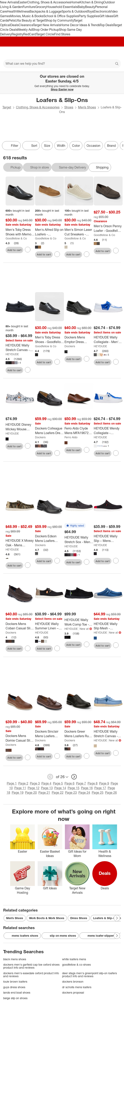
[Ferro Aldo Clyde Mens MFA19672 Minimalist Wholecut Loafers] (78, 430)
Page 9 (104, 783)
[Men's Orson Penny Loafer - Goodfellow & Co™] (108, 228)
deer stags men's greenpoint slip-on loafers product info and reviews (89, 975)
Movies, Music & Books (26, 16)
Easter (22, 2)
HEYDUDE (12, 354)
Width (61, 146)
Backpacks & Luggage (45, 11)
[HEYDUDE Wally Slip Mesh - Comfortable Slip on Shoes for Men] (108, 626)
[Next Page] (117, 918)
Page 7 (81, 783)
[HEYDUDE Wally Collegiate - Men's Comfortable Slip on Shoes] (108, 339)
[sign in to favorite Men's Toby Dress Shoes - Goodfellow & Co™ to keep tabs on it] (57, 362)
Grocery (41, 7)
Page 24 (84, 793)
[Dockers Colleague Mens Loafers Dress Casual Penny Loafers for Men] (49, 430)
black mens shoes (14, 959)
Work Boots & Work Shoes (46, 918)
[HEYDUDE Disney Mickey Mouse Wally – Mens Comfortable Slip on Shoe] (20, 426)
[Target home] (62, 53)
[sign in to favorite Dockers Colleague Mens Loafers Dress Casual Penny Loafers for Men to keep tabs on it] (57, 453)
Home (75, 2)
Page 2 (23, 783)
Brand (111, 146)
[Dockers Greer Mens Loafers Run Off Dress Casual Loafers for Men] (78, 733)
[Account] (105, 53)
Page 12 (33, 788)
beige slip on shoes (15, 998)
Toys (90, 11)
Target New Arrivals (47, 25)
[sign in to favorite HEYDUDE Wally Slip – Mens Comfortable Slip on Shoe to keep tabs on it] (116, 560)
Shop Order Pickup (45, 30)
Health (12, 11)
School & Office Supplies (61, 16)
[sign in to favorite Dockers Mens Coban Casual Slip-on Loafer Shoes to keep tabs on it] (27, 648)
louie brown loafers (15, 981)
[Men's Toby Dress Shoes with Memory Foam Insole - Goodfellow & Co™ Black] (20, 232)
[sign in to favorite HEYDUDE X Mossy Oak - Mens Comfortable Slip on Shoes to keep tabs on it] (27, 565)
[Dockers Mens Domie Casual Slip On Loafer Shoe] (20, 738)
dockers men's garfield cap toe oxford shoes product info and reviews (31, 966)
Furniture (29, 7)
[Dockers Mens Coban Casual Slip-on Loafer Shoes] (20, 626)
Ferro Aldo (70, 437)
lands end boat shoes (16, 992)
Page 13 (47, 788)
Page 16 (87, 788)
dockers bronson (72, 981)
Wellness (23, 11)
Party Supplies (89, 16)
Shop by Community (59, 20)
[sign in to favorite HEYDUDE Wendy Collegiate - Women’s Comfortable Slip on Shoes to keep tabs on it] (116, 453)
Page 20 (31, 793)
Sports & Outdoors (74, 11)
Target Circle (45, 34)
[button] (75, 525)
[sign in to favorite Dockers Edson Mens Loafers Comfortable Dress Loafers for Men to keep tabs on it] (57, 560)
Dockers (69, 346)
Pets (12, 20)
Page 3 (35, 783)
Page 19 (17, 793)
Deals (14, 25)
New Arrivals (9, 2)
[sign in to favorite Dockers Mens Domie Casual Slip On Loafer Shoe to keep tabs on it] (27, 757)
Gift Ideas (106, 16)
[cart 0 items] (115, 53)
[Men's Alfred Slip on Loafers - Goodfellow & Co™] (49, 232)
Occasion (93, 146)
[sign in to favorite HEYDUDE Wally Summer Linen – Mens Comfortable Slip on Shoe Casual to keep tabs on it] (57, 648)
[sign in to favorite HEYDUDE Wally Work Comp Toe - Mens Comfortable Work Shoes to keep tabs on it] (86, 644)
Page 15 (73, 788)
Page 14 (60, 788)
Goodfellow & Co (16, 238)
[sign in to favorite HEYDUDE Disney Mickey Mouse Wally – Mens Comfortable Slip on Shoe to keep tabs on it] (27, 446)
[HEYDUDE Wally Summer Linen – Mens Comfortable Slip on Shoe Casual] (49, 626)
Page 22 (57, 793)
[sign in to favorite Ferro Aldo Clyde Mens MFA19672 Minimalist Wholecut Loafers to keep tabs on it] (86, 450)
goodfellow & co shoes (76, 964)
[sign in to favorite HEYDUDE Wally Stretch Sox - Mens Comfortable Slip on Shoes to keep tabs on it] (86, 562)
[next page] (74, 777)
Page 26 (111, 793)
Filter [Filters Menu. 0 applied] (11, 145)
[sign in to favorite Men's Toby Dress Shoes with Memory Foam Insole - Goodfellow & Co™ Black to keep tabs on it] (27, 249)
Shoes (68, 107)
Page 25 (97, 793)
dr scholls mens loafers (76, 987)
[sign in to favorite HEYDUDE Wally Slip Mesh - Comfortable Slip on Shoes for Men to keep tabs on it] (116, 645)
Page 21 (44, 793)
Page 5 (58, 783)
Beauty (90, 7)
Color (76, 146)
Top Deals (106, 25)
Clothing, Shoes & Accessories (49, 2)
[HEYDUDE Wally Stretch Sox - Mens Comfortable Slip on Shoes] (78, 539)
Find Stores (62, 34)
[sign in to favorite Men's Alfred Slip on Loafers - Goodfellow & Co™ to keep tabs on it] (57, 254)
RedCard (29, 34)
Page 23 (71, 793)
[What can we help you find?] (62, 63)
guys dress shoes (14, 987)
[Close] (118, 76)
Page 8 (93, 783)
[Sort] (31, 145)
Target (6, 107)
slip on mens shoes (60, 936)
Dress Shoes (78, 918)
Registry (17, 34)
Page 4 (46, 783)
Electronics (101, 11)
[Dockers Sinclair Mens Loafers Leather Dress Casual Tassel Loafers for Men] (49, 733)
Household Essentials (62, 7)
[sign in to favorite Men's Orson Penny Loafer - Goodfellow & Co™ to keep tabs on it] (116, 250)
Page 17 (100, 788)
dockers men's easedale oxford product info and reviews (31, 975)
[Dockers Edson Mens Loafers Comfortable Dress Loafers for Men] (49, 538)
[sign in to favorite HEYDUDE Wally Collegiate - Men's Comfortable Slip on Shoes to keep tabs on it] (116, 362)
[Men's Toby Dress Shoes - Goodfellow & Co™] (49, 339)
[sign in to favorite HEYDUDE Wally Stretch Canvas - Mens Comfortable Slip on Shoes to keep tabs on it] (27, 370)
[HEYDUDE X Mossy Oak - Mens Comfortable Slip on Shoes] (20, 543)
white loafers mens (74, 959)
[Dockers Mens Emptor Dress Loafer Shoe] (78, 339)
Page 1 (12, 783)
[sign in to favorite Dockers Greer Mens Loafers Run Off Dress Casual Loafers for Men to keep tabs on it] (86, 756)
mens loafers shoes (22, 936)
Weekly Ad (24, 30)
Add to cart (14, 250)
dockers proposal (73, 992)
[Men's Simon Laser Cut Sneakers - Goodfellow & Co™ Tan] (78, 232)
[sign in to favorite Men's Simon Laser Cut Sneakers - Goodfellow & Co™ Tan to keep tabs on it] (86, 254)
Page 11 (20, 788)
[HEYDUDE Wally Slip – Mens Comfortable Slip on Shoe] (108, 538)
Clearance (26, 25)
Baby (81, 7)
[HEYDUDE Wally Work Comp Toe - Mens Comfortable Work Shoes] (78, 622)
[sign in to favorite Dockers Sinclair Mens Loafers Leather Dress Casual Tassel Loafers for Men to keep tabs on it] (57, 756)
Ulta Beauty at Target (30, 20)
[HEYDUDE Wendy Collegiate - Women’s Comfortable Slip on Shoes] (108, 430)
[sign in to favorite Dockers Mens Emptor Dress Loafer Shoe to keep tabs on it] (86, 359)
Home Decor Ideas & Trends (80, 25)
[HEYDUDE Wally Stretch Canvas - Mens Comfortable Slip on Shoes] (20, 347)
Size (47, 146)
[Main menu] (8, 53)
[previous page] (50, 777)
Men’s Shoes (87, 107)
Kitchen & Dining (91, 2)
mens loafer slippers (98, 936)
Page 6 (69, 783)
